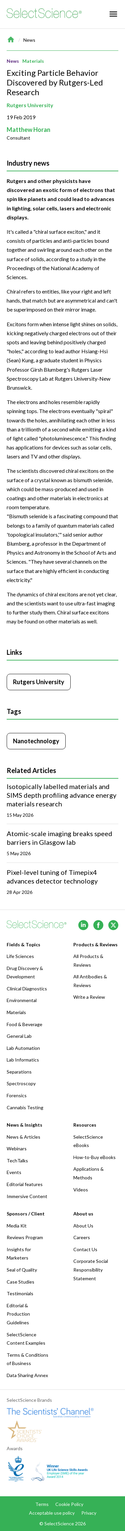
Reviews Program (25, 1237)
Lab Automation (23, 1048)
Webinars (17, 1148)
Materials (33, 61)
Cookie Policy (69, 1504)
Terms (42, 1504)
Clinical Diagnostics (27, 988)
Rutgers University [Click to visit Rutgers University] (38, 682)
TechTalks (17, 1160)
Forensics (17, 1095)
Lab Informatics (23, 1060)
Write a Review (89, 997)
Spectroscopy (21, 1083)
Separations (19, 1072)
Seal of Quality (22, 1270)
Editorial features (25, 1184)
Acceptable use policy (52, 1513)
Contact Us (85, 1249)
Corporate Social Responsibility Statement (90, 1269)
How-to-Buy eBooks (94, 1157)
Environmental (22, 1000)
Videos (80, 1189)
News (29, 40)
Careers (81, 1237)
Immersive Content (27, 1196)
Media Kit (17, 1225)
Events (14, 1172)
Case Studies (20, 1282)
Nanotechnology (36, 741)
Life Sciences (20, 956)
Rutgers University (30, 105)
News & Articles (23, 1137)
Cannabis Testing (25, 1107)
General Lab (19, 1036)
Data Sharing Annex (27, 1375)
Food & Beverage (24, 1024)
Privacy (88, 1513)
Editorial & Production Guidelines (18, 1314)
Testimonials (20, 1293)
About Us (83, 1225)
